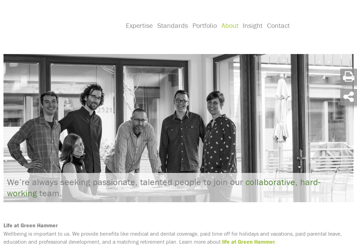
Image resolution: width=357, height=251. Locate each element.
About (228, 33)
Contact (276, 33)
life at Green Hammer (248, 240)
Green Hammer (60, 26)
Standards (172, 33)
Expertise (139, 33)
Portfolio (203, 33)
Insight (251, 33)
